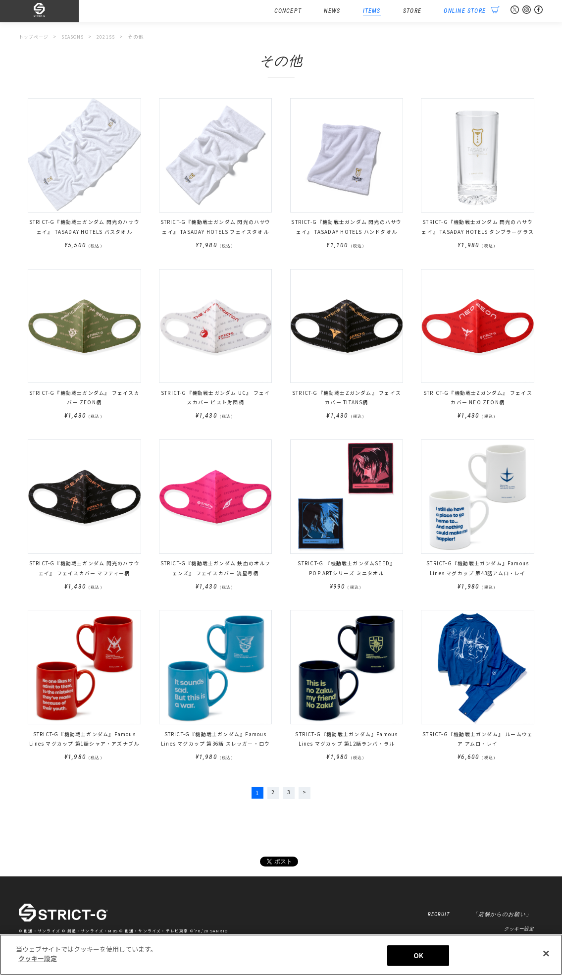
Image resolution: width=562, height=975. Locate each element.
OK (418, 955)
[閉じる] (546, 953)
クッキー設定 (519, 932)
